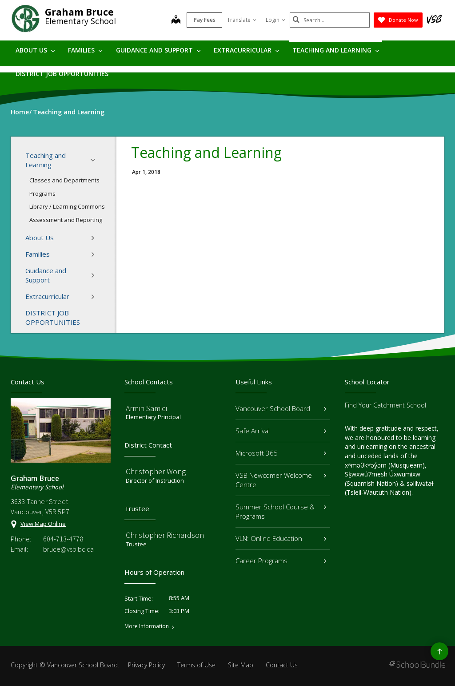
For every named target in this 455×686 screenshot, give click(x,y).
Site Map (240, 665)
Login (275, 20)
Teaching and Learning (335, 50)
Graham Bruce (79, 12)
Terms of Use (196, 665)
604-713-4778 (63, 538)
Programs (42, 194)
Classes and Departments (64, 180)
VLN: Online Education (280, 538)
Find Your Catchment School (385, 405)
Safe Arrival (280, 430)
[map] (176, 20)
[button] (95, 160)
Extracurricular (246, 50)
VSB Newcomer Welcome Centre (280, 480)
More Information (146, 626)
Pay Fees (205, 20)
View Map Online (43, 524)
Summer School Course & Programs (280, 511)
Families (85, 50)
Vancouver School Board (280, 408)
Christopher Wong (156, 471)
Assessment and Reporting (65, 220)
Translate (241, 20)
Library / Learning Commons (67, 206)
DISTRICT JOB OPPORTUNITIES (62, 73)
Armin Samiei (146, 408)
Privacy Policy (146, 665)
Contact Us (282, 665)
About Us (35, 50)
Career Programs (280, 560)
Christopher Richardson (165, 535)
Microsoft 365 (280, 452)
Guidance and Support (158, 50)
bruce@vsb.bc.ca (68, 549)
